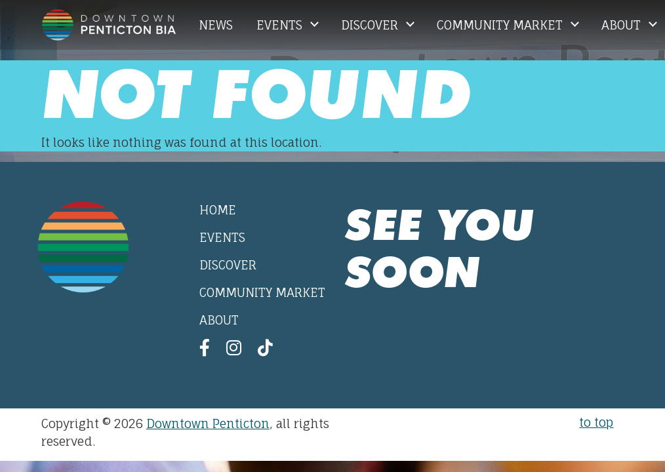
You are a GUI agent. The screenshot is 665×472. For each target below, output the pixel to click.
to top (596, 422)
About (622, 25)
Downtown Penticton (208, 423)
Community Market (501, 25)
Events (281, 25)
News (216, 25)
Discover (371, 25)
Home (217, 210)
